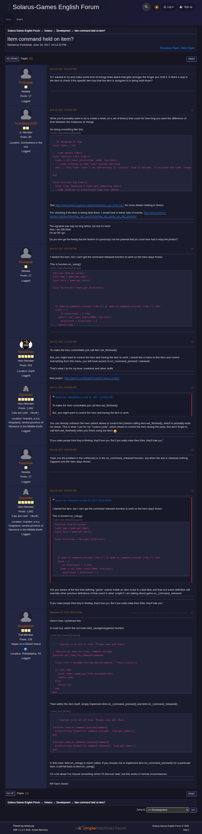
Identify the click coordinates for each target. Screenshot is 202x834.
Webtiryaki (29, 826)
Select (66, 133)
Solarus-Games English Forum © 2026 (170, 826)
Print (191, 59)
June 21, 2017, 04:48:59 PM (63, 387)
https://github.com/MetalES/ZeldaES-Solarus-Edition (91, 378)
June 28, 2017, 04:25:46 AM (63, 449)
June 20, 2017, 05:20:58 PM (63, 248)
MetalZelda (26, 352)
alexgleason (25, 626)
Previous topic (169, 47)
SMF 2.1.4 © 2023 (21, 830)
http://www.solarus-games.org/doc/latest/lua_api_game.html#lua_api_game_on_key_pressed (108, 214)
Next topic (188, 47)
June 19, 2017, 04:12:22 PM (63, 69)
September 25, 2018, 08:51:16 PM (66, 612)
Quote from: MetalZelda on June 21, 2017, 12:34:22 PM (83, 397)
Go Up (10, 793)
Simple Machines (40, 830)
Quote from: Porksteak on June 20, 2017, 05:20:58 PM (83, 500)
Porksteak (26, 82)
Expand (76, 133)
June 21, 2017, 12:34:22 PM (63, 341)
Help (185, 830)
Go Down (12, 58)
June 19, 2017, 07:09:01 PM (63, 110)
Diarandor (26, 394)
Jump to (141, 809)
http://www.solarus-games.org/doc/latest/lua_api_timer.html (89, 205)
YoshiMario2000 (26, 123)
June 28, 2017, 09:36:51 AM (63, 490)
